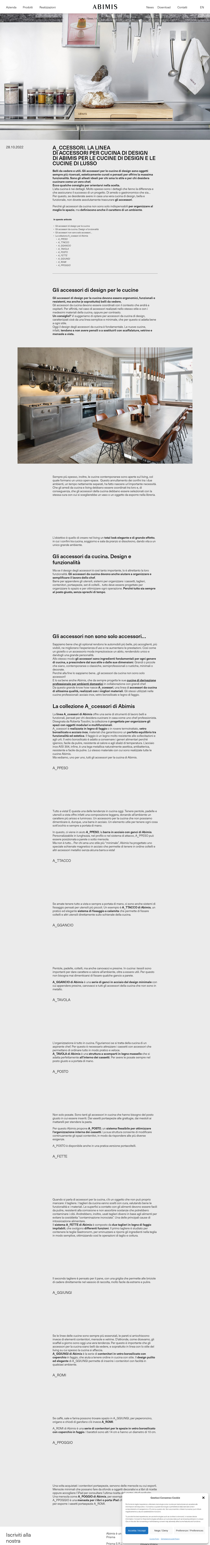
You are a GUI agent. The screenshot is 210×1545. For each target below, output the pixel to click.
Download (164, 7)
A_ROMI (62, 262)
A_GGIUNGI (64, 258)
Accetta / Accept (137, 1530)
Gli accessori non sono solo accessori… (73, 232)
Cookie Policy (154, 1539)
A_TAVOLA (63, 248)
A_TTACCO (63, 242)
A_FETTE (62, 255)
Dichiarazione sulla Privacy (170, 1539)
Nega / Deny (161, 1530)
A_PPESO (63, 239)
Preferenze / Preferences (189, 1530)
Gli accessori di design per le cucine (72, 225)
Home (81, 18)
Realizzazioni (47, 7)
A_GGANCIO (64, 245)
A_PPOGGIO (64, 265)
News (150, 7)
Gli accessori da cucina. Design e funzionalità (77, 229)
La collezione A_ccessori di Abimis (71, 235)
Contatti (182, 7)
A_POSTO (63, 252)
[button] (203, 1497)
